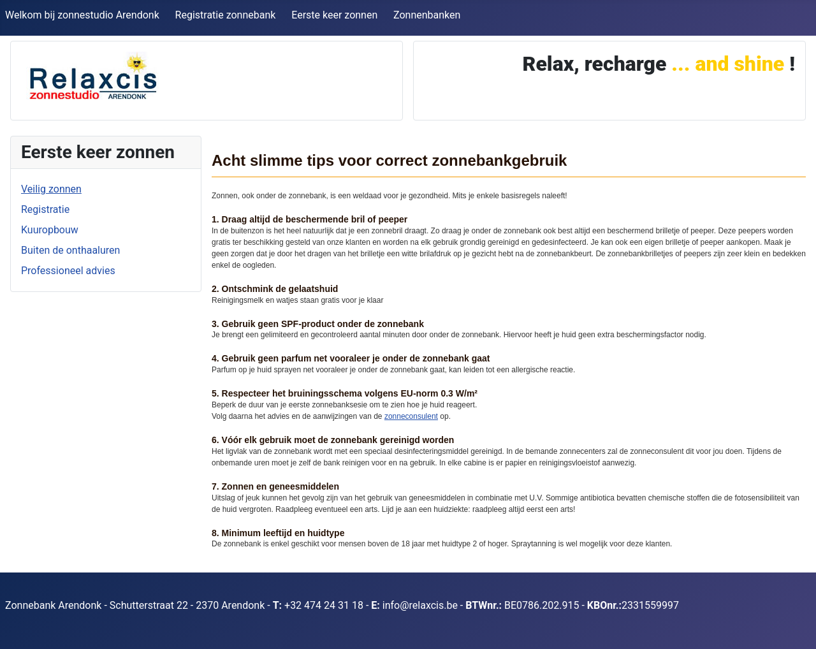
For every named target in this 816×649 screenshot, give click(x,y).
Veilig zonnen (51, 189)
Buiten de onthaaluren (70, 250)
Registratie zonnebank (225, 15)
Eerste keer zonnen (334, 15)
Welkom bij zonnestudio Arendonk (82, 15)
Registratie (45, 209)
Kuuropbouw (49, 230)
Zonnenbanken (426, 15)
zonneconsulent (411, 416)
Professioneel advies (68, 271)
